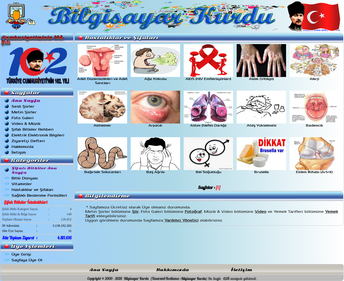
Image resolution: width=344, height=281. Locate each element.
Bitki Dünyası (25, 178)
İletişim (19, 152)
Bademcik (314, 124)
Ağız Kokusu (155, 77)
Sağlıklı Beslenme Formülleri (39, 195)
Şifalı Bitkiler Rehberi (33, 129)
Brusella (261, 170)
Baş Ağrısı (155, 170)
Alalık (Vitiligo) (261, 77)
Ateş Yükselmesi (261, 124)
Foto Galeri (22, 118)
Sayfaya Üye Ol (27, 260)
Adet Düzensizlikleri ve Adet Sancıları (102, 79)
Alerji (314, 77)
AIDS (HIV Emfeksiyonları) (208, 77)
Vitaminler (22, 184)
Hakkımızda (22, 146)
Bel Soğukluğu (208, 170)
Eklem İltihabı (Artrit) (314, 170)
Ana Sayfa (104, 270)
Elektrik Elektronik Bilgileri (38, 135)
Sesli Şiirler (23, 106)
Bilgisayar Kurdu (193, 278)
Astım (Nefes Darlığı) (208, 124)
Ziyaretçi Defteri (28, 141)
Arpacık (155, 124)
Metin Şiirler (24, 112)
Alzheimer (102, 124)
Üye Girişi (21, 254)
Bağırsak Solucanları (102, 170)
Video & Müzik (26, 123)
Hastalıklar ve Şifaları (32, 189)
